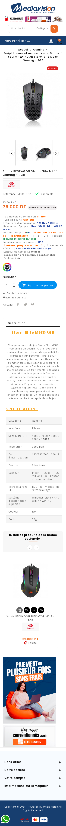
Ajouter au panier (37, 285)
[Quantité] (7, 285)
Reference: (10, 194)
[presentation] (12, 153)
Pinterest (32, 304)
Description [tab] (17, 323)
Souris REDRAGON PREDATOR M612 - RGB (30, 618)
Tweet (24, 304)
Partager (17, 304)
